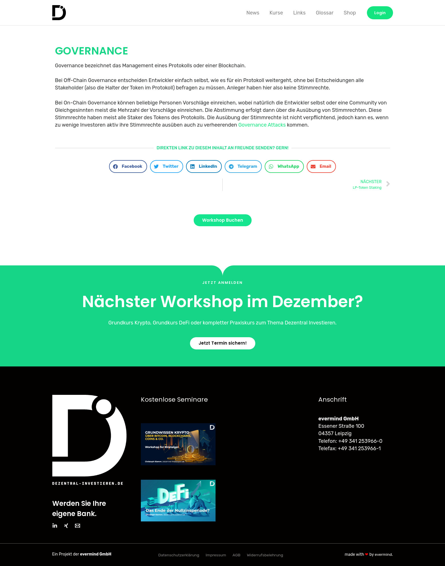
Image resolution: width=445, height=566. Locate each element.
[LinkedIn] (54, 525)
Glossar (324, 13)
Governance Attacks (262, 125)
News (252, 13)
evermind (383, 554)
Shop (350, 13)
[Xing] (66, 525)
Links (299, 13)
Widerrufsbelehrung (264, 554)
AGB (236, 554)
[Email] (77, 525)
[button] (128, 166)
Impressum (216, 554)
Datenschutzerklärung (179, 554)
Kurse (276, 13)
